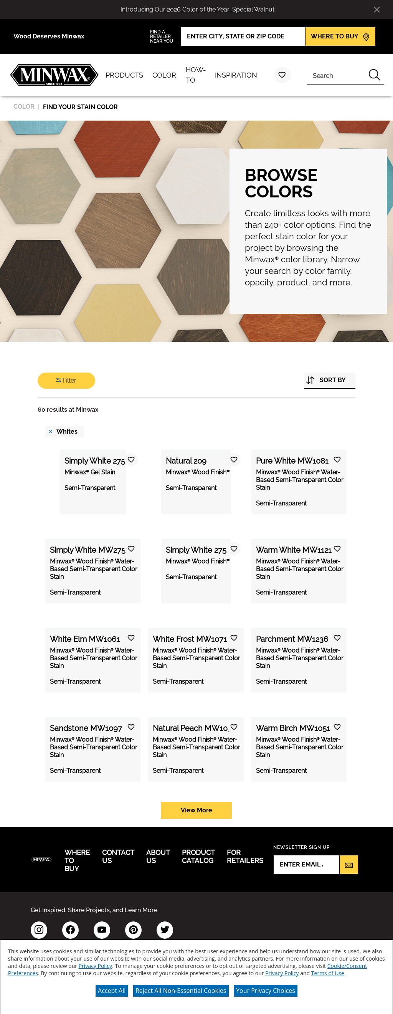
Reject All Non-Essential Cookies (180, 988)
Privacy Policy (95, 963)
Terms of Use (327, 970)
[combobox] (336, 74)
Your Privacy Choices (265, 988)
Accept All (111, 988)
